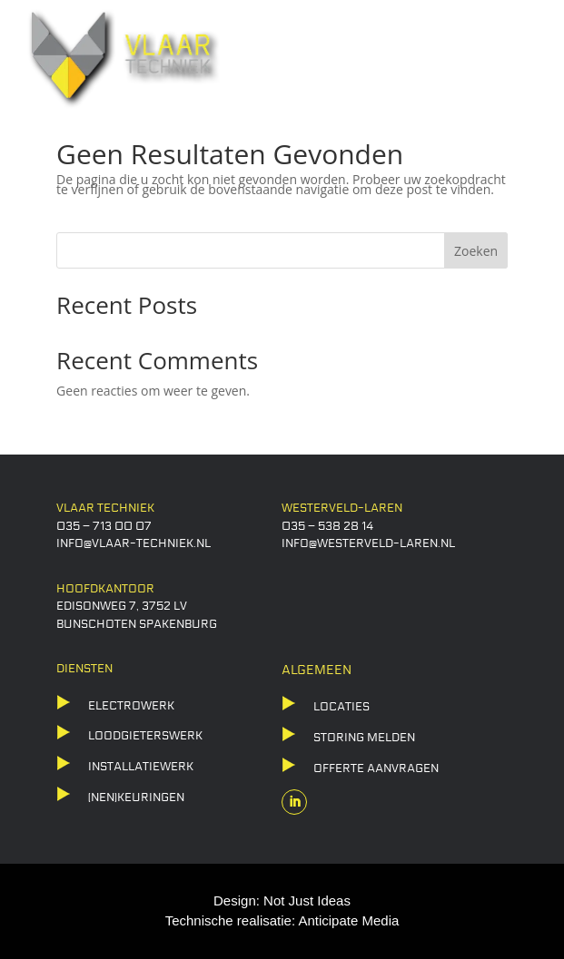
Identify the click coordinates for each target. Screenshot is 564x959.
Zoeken (476, 250)
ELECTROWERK (131, 706)
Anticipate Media (348, 920)
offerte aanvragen (376, 768)
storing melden (364, 737)
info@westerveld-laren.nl (368, 543)
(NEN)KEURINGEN (136, 797)
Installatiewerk (140, 766)
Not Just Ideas (307, 900)
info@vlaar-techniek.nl (133, 543)
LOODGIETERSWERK (145, 736)
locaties (341, 707)
